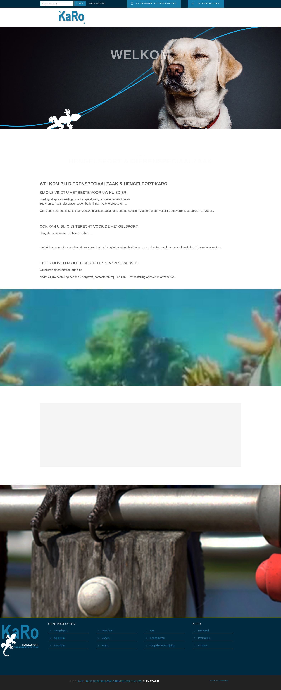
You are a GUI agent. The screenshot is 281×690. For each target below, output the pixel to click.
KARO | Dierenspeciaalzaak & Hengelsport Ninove (118, 681)
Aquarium (59, 638)
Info (218, 14)
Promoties (186, 14)
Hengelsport (61, 630)
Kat (152, 630)
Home (148, 14)
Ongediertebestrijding (162, 645)
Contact (232, 14)
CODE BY (214, 681)
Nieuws (204, 14)
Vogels (105, 638)
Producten (165, 14)
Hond (105, 645)
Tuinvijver (107, 630)
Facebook (203, 630)
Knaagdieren (157, 638)
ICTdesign (223, 681)
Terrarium (59, 645)
